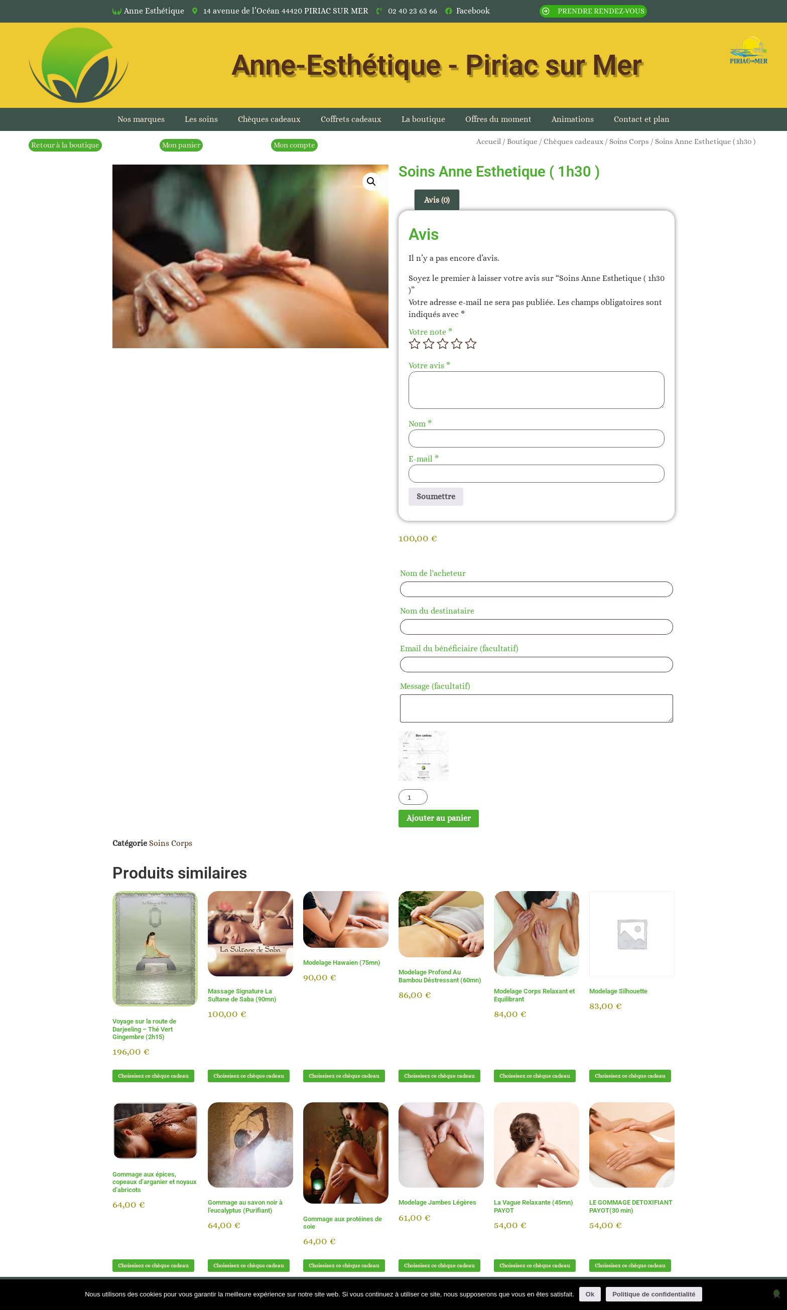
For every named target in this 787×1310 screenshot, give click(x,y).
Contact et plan (642, 119)
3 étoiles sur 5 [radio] (443, 344)
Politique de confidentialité (653, 1294)
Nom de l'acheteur (436, 573)
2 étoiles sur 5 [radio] (429, 344)
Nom (420, 424)
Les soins (201, 119)
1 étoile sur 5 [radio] (415, 344)
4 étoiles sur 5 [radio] (457, 344)
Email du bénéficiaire (459, 648)
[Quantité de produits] (413, 797)
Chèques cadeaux (269, 119)
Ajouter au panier (439, 818)
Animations (573, 119)
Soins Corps (629, 141)
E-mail (424, 459)
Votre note (430, 332)
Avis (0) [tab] (437, 200)
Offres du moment (498, 119)
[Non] (776, 1293)
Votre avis (429, 366)
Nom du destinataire (440, 611)
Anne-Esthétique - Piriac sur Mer (436, 65)
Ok (590, 1294)
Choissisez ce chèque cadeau (153, 1076)
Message (435, 686)
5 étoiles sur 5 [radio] (471, 344)
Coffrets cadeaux (351, 119)
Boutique (522, 141)
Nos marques (141, 119)
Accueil (488, 141)
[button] (371, 182)
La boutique (423, 119)
